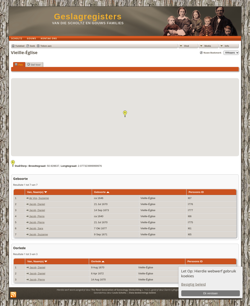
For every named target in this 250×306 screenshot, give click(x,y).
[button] (125, 114)
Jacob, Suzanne (38, 234)
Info (227, 45)
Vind (186, 45)
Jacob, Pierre (37, 216)
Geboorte (101, 192)
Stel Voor (34, 64)
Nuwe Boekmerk (212, 52)
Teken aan (46, 45)
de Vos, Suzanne (39, 198)
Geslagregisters (88, 16)
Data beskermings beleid (142, 292)
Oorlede (97, 261)
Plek (19, 64)
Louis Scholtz (119, 292)
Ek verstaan (210, 293)
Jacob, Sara (36, 228)
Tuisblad (19, 45)
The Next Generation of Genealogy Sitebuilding (116, 289)
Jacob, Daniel (37, 204)
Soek (32, 45)
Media (207, 45)
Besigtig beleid (193, 284)
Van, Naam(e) (37, 192)
